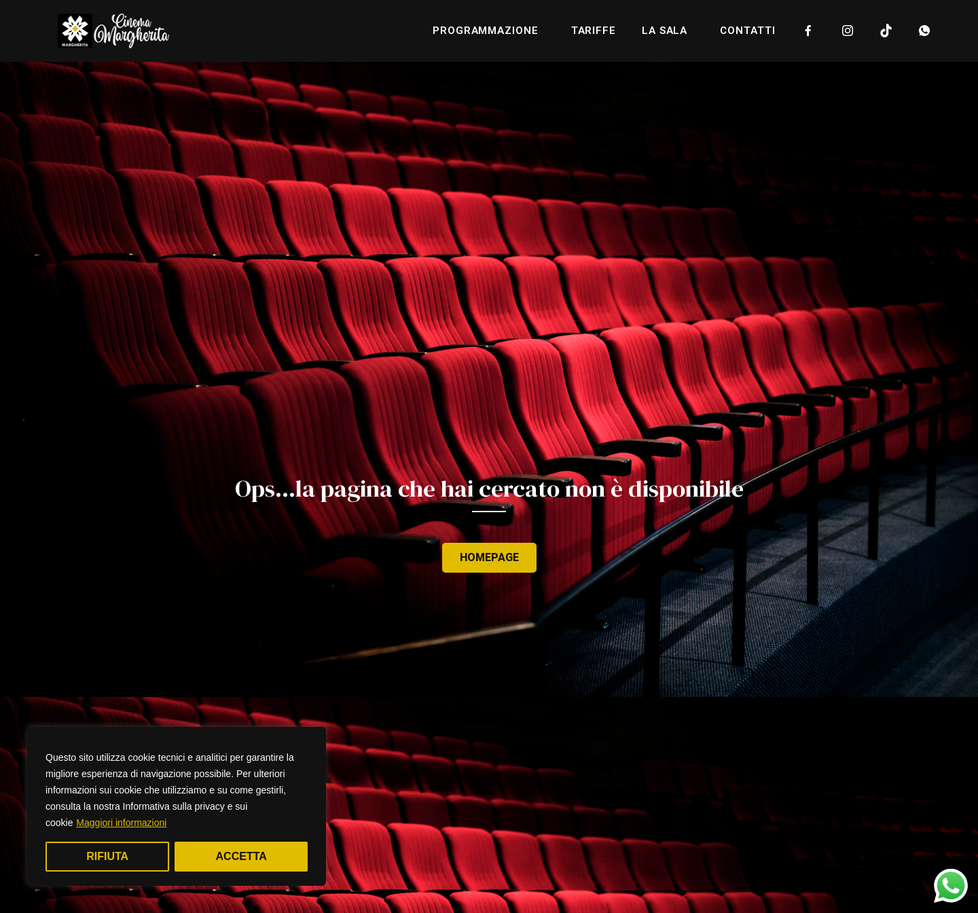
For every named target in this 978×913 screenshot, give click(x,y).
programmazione (489, 30)
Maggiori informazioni (121, 822)
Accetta (241, 856)
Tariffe (593, 30)
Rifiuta (107, 856)
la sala (668, 30)
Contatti (747, 30)
